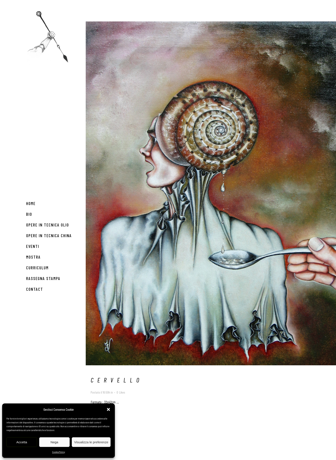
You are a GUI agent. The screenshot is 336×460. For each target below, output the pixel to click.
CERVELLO (117, 380)
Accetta (21, 442)
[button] (108, 409)
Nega (54, 442)
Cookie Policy (58, 451)
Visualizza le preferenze (91, 442)
